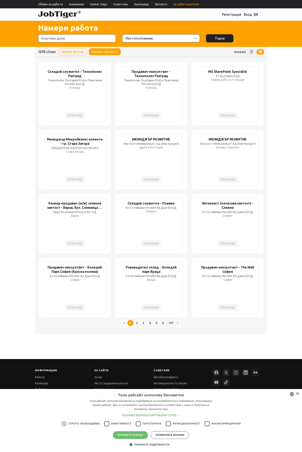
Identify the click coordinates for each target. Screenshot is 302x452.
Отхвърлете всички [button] (170, 435)
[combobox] (292, 394)
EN (256, 14)
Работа (40, 377)
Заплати (161, 4)
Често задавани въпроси (111, 383)
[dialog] (151, 420)
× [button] (297, 393)
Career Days (98, 4)
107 (171, 323)
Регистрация (231, 14)
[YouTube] (216, 382)
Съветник (120, 4)
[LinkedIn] (245, 372)
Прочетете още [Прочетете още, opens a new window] (158, 409)
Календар (141, 4)
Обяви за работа (50, 4)
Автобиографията (165, 377)
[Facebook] (216, 372)
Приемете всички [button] (130, 435)
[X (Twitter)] (226, 372)
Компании (76, 4)
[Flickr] (255, 372)
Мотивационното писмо (170, 383)
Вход (248, 14)
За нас (98, 377)
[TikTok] (226, 382)
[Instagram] (236, 372)
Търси (220, 38)
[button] (151, 415)
